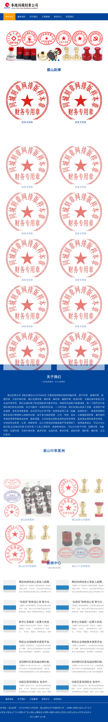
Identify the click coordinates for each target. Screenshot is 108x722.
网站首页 (9, 17)
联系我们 (70, 17)
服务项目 (21, 17)
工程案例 (46, 17)
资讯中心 (58, 17)
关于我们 (34, 17)
